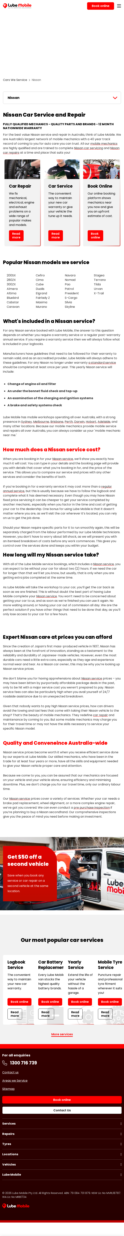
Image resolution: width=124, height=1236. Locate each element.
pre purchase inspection (92, 807)
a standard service (102, 362)
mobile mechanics (103, 143)
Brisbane (56, 422)
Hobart (91, 422)
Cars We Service (15, 80)
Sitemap (8, 1089)
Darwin (79, 422)
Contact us (10, 1072)
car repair (100, 715)
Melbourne (41, 422)
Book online (95, 235)
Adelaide (104, 422)
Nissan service (62, 459)
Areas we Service (15, 1080)
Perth (69, 422)
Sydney (26, 422)
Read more (16, 235)
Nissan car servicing (88, 148)
